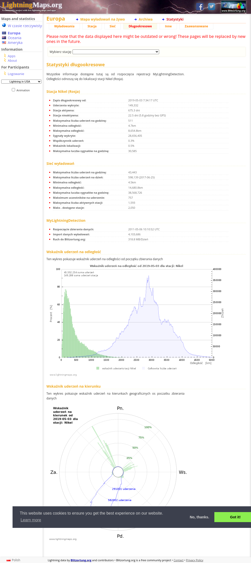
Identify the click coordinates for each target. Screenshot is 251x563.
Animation (24, 90)
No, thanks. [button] (199, 517)
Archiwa (146, 19)
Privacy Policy (194, 560)
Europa (14, 33)
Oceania (14, 37)
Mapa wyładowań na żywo (102, 19)
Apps (11, 56)
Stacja (92, 26)
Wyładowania (64, 26)
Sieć (113, 26)
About (12, 60)
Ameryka (15, 42)
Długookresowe (140, 26)
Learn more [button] (31, 520)
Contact (179, 560)
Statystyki (174, 19)
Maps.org (32, 5)
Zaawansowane (196, 26)
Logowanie (16, 74)
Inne (168, 26)
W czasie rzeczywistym (26, 25)
